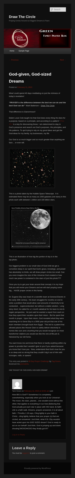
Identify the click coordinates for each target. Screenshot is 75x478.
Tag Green (56, 361)
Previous (14, 60)
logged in (26, 453)
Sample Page (24, 51)
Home (12, 51)
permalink (24, 364)
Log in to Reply (18, 435)
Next (63, 60)
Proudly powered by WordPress (37, 468)
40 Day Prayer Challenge (38, 361)
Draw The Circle (22, 17)
